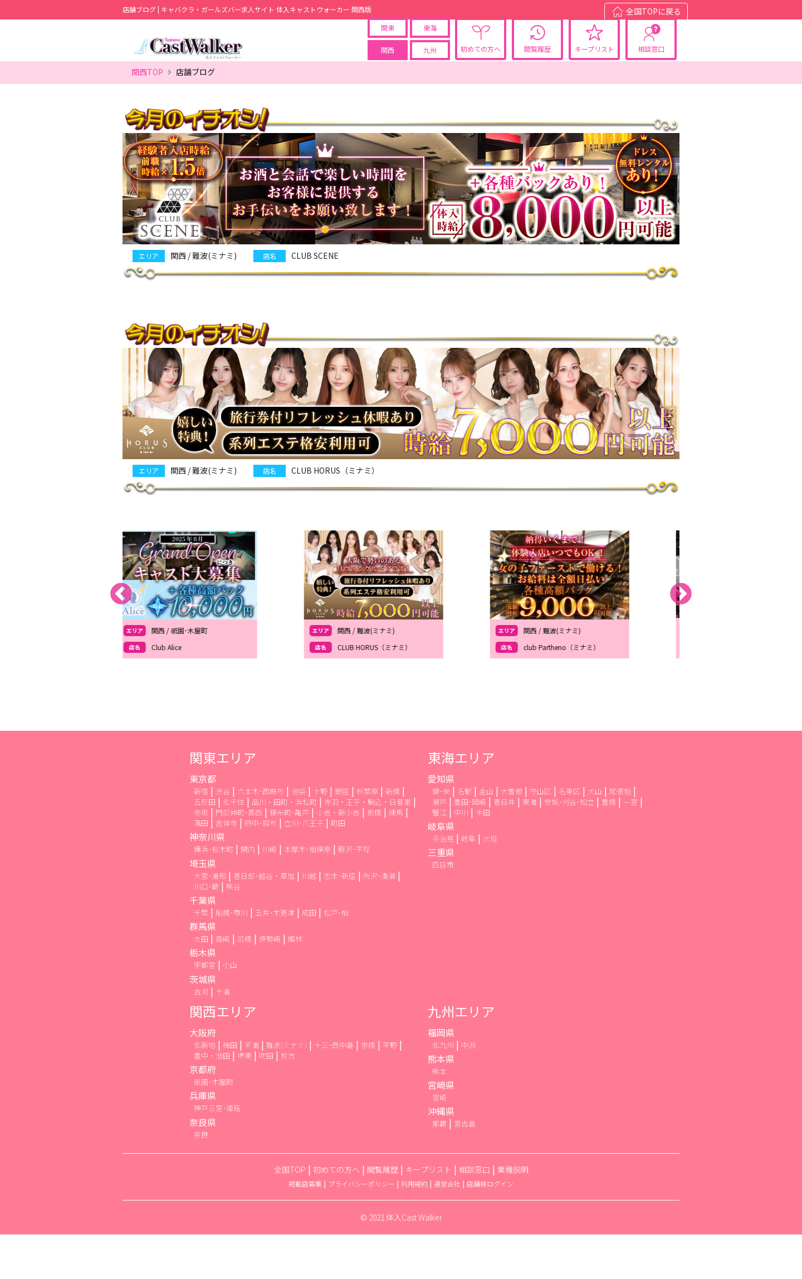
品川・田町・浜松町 (284, 846)
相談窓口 (651, 64)
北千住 (233, 846)
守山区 (540, 835)
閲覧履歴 (537, 64)
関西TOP (147, 116)
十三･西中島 (334, 1089)
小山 (230, 1010)
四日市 (443, 909)
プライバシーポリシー (361, 1228)
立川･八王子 (304, 868)
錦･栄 (441, 835)
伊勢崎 (270, 983)
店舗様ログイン (490, 1228)
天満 (251, 1089)
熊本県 (441, 1103)
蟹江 (439, 857)
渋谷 (223, 835)
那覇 (439, 1168)
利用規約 (414, 1228)
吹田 (266, 1100)
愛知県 (441, 823)
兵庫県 (202, 1140)
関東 (387, 43)
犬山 (595, 835)
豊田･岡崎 (470, 846)
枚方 (288, 1100)
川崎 (269, 894)
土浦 (223, 1036)
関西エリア (222, 1055)
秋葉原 (367, 835)
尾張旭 (620, 835)
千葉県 (202, 945)
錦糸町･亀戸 (289, 857)
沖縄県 (441, 1156)
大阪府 (202, 1077)
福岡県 (441, 1077)
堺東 (244, 1100)
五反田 (205, 846)
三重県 (441, 897)
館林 (295, 983)
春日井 (504, 846)
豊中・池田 (212, 1100)
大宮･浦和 (210, 920)
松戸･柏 (336, 957)
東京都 (202, 823)
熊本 (439, 1115)
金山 (486, 835)
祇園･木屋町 (213, 1126)
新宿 (201, 835)
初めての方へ (481, 64)
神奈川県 (207, 881)
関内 (248, 894)
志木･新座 (340, 920)
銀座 (342, 835)
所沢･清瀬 (379, 920)
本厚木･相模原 (307, 894)
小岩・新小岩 (338, 857)
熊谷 (233, 931)
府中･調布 (260, 868)
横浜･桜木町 (213, 894)
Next (680, 639)
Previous (121, 639)
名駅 (464, 835)
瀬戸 (439, 846)
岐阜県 (441, 871)
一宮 (630, 846)
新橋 (392, 835)
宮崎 (439, 1142)
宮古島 (465, 1168)
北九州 (443, 1089)
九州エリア (461, 1055)
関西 (387, 65)
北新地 (205, 1089)
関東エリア (222, 801)
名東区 (569, 835)
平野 (390, 1089)
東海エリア (461, 801)
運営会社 (447, 1228)
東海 (430, 43)
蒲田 (201, 868)
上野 (320, 835)
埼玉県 (202, 907)
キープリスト (594, 64)
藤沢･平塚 (354, 894)
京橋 (368, 1089)
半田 (483, 857)
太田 (201, 983)
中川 (461, 857)
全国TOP (290, 1213)
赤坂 (201, 857)
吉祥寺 (226, 868)
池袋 (298, 835)
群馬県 (202, 971)
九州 (430, 65)
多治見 (443, 883)
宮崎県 (441, 1130)
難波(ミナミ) (286, 1089)
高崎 (223, 983)
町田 (338, 868)
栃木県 (202, 997)
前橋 (244, 983)
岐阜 (468, 883)
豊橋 (609, 846)
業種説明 (513, 1213)
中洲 (468, 1089)
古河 (201, 1036)
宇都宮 (205, 1010)
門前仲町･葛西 (239, 857)
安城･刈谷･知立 (569, 846)
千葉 (201, 957)
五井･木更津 (275, 957)
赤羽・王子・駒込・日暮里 (367, 846)
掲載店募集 (305, 1228)
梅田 (230, 1089)
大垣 (490, 883)
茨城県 (202, 1023)
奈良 (201, 1179)
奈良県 (202, 1166)
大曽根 (511, 835)
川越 (309, 920)
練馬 (396, 857)
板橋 (374, 857)
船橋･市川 (232, 957)
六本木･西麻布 (260, 835)
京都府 (202, 1114)
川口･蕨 (206, 931)
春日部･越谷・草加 (264, 920)
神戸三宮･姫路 (217, 1153)
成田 (309, 957)
